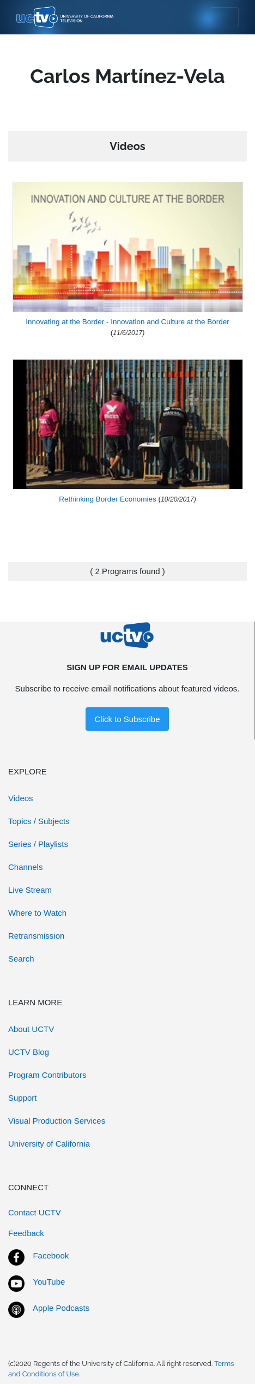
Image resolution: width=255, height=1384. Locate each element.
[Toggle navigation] (224, 17)
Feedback (26, 1233)
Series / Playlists (38, 844)
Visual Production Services (56, 1120)
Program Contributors (47, 1074)
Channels (25, 867)
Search (21, 958)
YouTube (49, 1281)
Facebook (51, 1255)
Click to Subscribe (127, 719)
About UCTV (31, 1029)
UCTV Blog (28, 1052)
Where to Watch (37, 912)
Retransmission (36, 935)
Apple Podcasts (61, 1308)
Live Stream (30, 889)
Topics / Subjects (39, 821)
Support (22, 1097)
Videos (20, 798)
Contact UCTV (34, 1212)
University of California (49, 1143)
